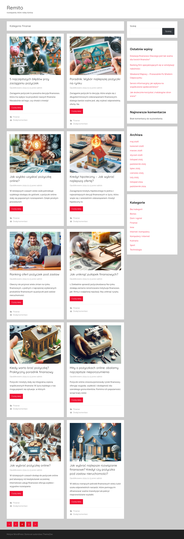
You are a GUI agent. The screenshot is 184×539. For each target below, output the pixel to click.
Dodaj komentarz (20, 120)
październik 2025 (138, 164)
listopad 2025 (136, 159)
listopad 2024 (136, 182)
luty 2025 (134, 177)
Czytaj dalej (16, 107)
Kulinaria (134, 240)
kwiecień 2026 (137, 146)
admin (39, 88)
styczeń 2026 (136, 155)
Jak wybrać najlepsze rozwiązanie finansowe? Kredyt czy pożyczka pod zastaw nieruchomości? (93, 469)
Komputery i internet (140, 236)
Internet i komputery (140, 231)
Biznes (133, 214)
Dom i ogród (136, 218)
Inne (132, 227)
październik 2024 (138, 186)
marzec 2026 (136, 150)
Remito (15, 8)
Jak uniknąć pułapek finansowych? (94, 274)
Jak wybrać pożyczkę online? (30, 465)
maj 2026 (134, 141)
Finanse (16, 117)
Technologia (136, 249)
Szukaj (133, 26)
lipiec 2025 (135, 168)
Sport (132, 245)
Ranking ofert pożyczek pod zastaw (34, 274)
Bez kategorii (136, 209)
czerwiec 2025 (137, 173)
